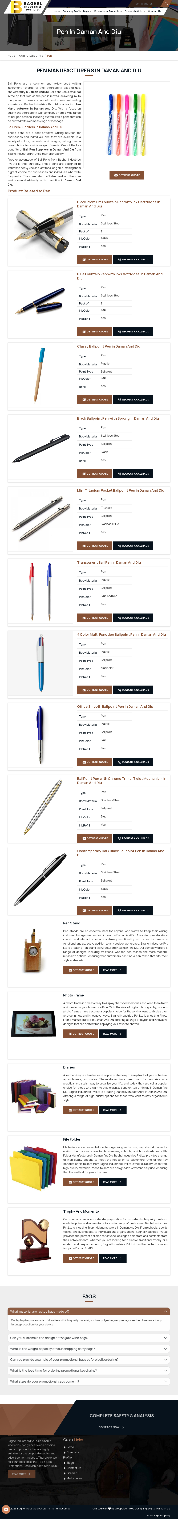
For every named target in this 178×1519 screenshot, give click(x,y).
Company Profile (72, 11)
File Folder (71, 1139)
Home (57, 11)
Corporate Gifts (135, 11)
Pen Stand (71, 923)
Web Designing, (138, 1508)
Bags (87, 11)
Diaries (69, 1067)
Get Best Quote (95, 259)
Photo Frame (73, 995)
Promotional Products (108, 11)
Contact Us (154, 11)
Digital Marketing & (159, 1508)
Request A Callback (133, 259)
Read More (112, 970)
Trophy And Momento (81, 1211)
